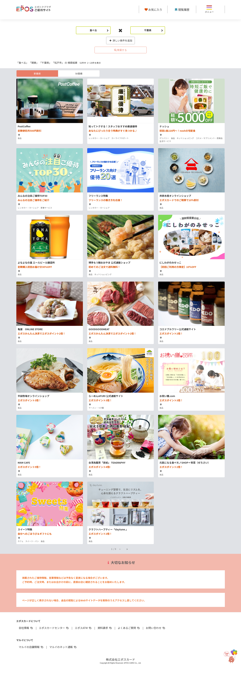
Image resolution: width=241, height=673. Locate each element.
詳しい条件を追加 (120, 40)
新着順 (37, 73)
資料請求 (104, 628)
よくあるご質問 (129, 628)
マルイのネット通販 (63, 647)
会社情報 (26, 628)
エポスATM (83, 628)
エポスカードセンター (54, 628)
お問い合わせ (156, 628)
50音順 (78, 73)
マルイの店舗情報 (31, 647)
